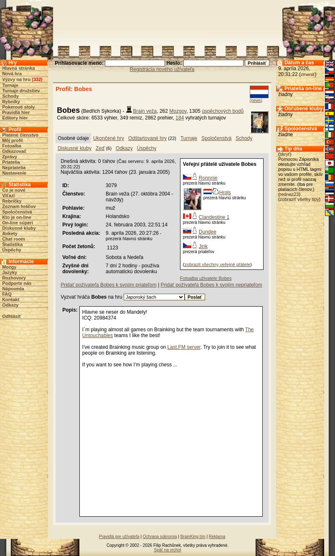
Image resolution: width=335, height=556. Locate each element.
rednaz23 (289, 194)
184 (179, 118)
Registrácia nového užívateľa (162, 69)
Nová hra (12, 73)
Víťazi (8, 195)
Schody (10, 96)
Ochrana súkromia (160, 536)
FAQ (7, 294)
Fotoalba (11, 145)
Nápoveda (13, 288)
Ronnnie (208, 178)
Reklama (217, 536)
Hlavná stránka (18, 68)
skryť (285, 154)
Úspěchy (11, 249)
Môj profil (12, 140)
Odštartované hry (147, 138)
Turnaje (10, 85)
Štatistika (12, 244)
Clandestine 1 (214, 217)
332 (37, 79)
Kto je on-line (16, 217)
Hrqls (225, 192)
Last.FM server (184, 347)
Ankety (10, 233)
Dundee (207, 232)
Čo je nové (13, 190)
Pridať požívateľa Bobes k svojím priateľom (109, 285)
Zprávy (9, 156)
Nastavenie (14, 172)
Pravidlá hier (16, 112)
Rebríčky (11, 200)
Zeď (100, 148)
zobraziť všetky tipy (299, 199)
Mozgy (9, 266)
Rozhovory (14, 277)
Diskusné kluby (19, 228)
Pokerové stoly (18, 106)
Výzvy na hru (16, 79)
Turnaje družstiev (21, 90)
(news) (256, 100)
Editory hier (15, 117)
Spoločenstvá (17, 211)
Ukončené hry (108, 138)
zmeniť (308, 74)
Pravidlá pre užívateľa (119, 536)
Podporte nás (16, 283)
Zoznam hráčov (19, 206)
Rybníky (11, 101)
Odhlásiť (11, 316)
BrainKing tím (193, 536)
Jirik (203, 246)
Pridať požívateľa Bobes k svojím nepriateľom (211, 285)
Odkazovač (14, 151)
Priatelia (11, 162)
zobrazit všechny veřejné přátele (218, 264)
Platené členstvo (20, 134)
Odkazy (10, 304)
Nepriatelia (13, 167)
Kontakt (10, 299)
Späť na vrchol (167, 550)
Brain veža (145, 111)
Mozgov (177, 111)
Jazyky (9, 272)
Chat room (13, 238)
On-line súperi (17, 222)
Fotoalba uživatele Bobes (206, 278)
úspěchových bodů (223, 111)
